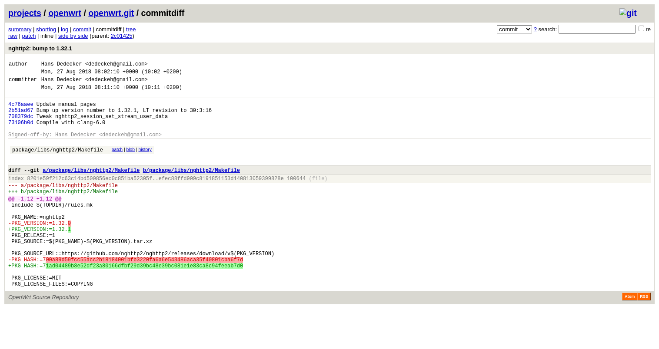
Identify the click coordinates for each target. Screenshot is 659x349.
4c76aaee (20, 110)
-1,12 (25, 220)
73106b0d (20, 132)
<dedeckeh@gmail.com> (116, 65)
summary (19, 29)
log (64, 29)
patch (29, 36)
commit (82, 29)
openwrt (64, 13)
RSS (644, 337)
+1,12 (44, 220)
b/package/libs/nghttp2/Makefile (191, 187)
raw (12, 36)
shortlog (46, 29)
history (144, 162)
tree (131, 29)
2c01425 (122, 36)
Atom (630, 337)
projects (24, 13)
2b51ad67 (20, 118)
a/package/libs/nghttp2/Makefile (91, 187)
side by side (73, 36)
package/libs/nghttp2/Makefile (57, 164)
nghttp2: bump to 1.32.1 (40, 48)
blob (130, 162)
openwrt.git (111, 13)
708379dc (20, 125)
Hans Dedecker (61, 65)
